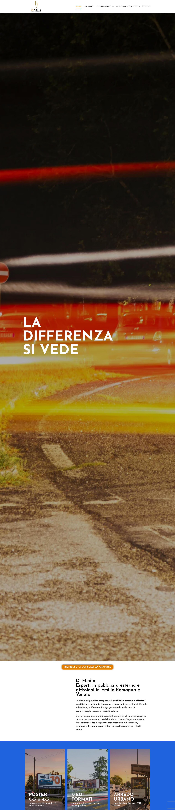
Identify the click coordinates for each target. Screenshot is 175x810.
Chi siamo (88, 6)
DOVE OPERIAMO (105, 7)
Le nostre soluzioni (128, 7)
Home (78, 6)
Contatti (146, 6)
